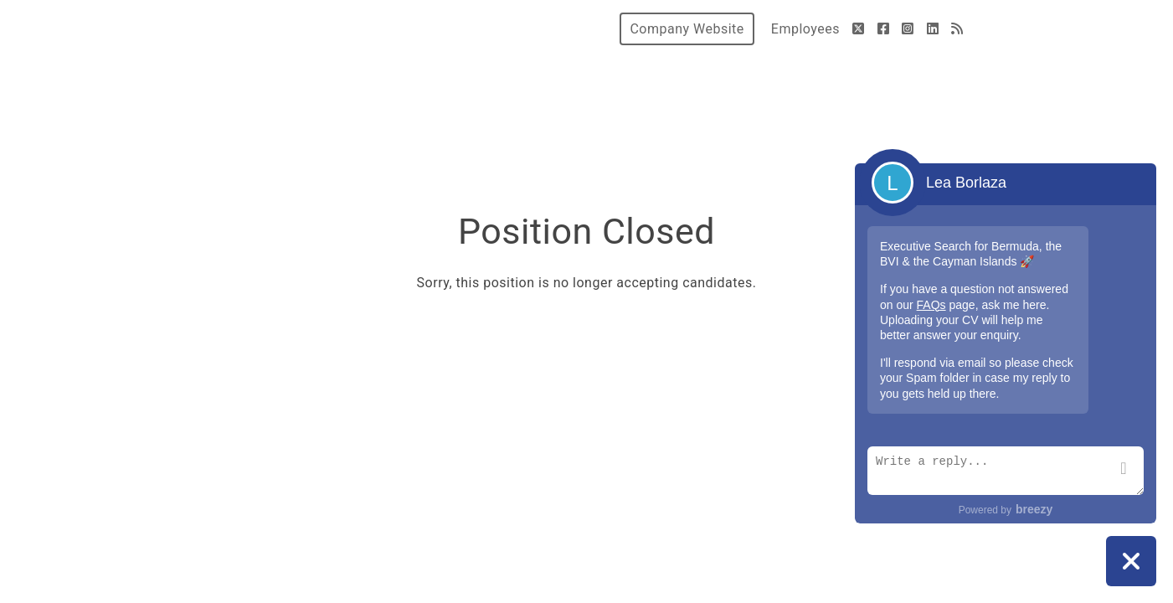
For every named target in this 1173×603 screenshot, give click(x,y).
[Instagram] (908, 29)
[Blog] (957, 29)
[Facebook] (883, 29)
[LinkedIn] (933, 29)
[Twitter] (858, 29)
